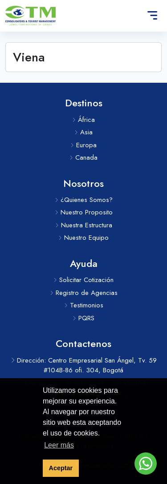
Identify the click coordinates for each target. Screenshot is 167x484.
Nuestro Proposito (84, 212)
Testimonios (83, 305)
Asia (83, 132)
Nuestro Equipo (83, 237)
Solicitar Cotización (83, 280)
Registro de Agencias (84, 293)
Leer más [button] (59, 445)
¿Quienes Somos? (84, 200)
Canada (83, 157)
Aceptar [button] (61, 468)
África (83, 120)
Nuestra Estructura (83, 225)
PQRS (83, 318)
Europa (83, 145)
